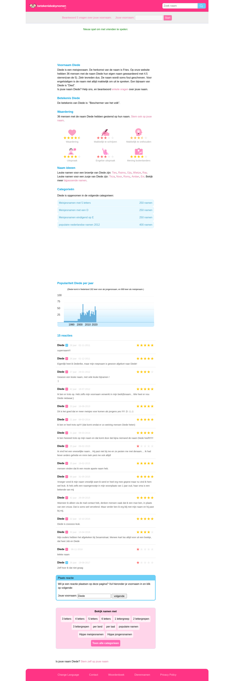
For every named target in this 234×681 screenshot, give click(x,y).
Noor (119, 176)
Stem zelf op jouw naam (94, 661)
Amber (135, 176)
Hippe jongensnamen (119, 634)
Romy (126, 176)
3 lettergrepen (81, 626)
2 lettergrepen (141, 618)
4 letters (79, 618)
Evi (142, 176)
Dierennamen (142, 674)
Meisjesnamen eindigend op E (105, 217)
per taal (110, 626)
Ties (114, 172)
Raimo (122, 172)
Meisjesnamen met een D (105, 210)
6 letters (106, 618)
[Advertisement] (39, 72)
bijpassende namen (75, 180)
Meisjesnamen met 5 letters (105, 203)
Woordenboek (116, 674)
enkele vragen (120, 89)
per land (97, 626)
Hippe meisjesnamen (91, 634)
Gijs (129, 172)
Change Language (68, 674)
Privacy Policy (168, 674)
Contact (93, 674)
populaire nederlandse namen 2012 (105, 225)
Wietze (137, 172)
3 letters (66, 618)
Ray (145, 172)
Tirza (112, 176)
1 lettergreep (122, 618)
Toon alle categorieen (105, 643)
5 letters (93, 618)
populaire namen (128, 626)
